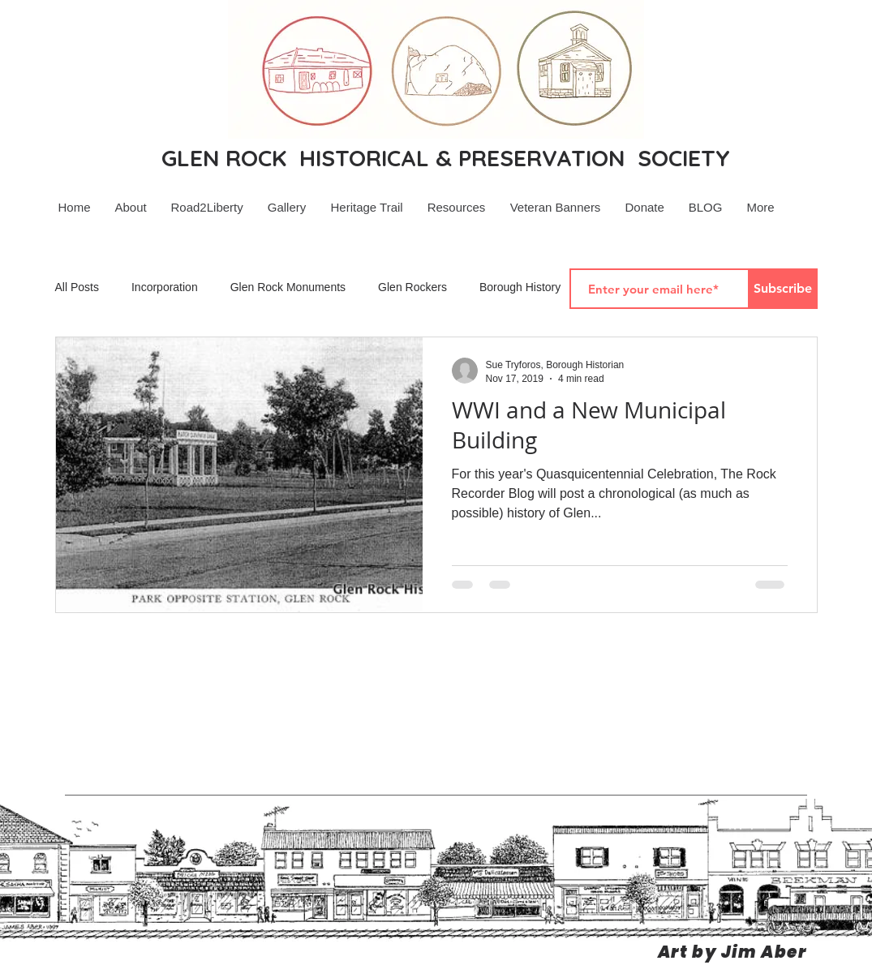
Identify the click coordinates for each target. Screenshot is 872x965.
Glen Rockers (412, 287)
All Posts (77, 287)
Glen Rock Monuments (288, 287)
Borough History (520, 287)
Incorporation (164, 287)
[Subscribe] (783, 288)
